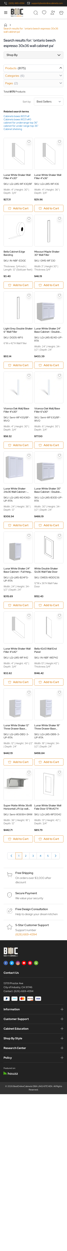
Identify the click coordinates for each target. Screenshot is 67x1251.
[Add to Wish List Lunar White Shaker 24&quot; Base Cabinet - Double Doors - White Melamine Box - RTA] (59, 295)
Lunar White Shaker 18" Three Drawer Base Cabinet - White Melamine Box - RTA (48, 727)
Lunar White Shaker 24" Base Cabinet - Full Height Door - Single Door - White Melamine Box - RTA (18, 570)
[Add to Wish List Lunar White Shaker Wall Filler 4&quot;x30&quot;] (28, 141)
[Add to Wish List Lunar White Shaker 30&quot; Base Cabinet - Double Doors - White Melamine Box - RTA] (59, 455)
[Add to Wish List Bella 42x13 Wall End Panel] (59, 615)
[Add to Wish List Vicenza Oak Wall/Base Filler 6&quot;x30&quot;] (59, 375)
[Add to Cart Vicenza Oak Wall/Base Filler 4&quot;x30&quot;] (18, 445)
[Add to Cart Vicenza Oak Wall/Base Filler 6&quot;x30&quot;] (49, 445)
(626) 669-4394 (16, 3)
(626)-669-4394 (23, 991)
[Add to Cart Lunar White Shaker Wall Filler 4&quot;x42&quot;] (18, 682)
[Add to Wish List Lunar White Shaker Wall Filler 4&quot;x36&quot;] (59, 141)
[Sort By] (48, 102)
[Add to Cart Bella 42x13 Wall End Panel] (49, 682)
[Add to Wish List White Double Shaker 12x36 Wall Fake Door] (59, 535)
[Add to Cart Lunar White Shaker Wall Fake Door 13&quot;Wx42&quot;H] (49, 838)
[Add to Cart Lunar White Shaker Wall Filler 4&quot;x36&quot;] (49, 208)
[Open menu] (6, 12)
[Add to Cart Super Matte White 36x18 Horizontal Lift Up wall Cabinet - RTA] (18, 838)
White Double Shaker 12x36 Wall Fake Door (46, 570)
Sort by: (43, 102)
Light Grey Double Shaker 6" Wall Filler (18, 330)
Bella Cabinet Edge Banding (14, 253)
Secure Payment (26, 893)
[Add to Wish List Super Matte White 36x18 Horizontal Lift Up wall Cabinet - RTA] (28, 772)
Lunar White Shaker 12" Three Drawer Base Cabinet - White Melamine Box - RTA (18, 727)
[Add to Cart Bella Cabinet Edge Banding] (18, 285)
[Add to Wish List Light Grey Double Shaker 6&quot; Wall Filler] (28, 295)
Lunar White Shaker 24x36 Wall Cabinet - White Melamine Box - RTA (16, 490)
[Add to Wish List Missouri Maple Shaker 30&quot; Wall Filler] (59, 218)
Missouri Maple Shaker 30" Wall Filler (46, 253)
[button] (33, 55)
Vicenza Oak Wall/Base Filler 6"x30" (47, 410)
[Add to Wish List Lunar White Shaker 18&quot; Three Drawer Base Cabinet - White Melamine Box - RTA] (59, 692)
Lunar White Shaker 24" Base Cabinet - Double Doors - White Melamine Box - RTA (47, 330)
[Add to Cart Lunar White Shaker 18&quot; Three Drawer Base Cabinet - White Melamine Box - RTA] (49, 761)
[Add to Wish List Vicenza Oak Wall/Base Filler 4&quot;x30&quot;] (28, 375)
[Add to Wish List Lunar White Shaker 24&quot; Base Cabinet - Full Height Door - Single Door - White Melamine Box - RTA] (28, 535)
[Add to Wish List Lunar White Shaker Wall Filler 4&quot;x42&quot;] (28, 615)
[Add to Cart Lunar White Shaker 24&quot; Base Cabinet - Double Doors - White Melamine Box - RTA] (49, 365)
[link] (11, 855)
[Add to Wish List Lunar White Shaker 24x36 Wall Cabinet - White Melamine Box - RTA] (28, 455)
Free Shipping (24, 873)
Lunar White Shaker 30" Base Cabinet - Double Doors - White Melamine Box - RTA (47, 490)
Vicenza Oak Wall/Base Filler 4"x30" (16, 410)
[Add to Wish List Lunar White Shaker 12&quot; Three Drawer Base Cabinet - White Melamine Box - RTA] (28, 692)
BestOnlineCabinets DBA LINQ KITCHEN (32, 1086)
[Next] (55, 855)
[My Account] (53, 12)
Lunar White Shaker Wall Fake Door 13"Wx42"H (47, 807)
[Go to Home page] (17, 12)
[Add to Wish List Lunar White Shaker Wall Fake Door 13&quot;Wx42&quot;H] (59, 772)
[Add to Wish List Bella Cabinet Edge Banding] (28, 218)
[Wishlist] (44, 12)
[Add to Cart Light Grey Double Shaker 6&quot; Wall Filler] (18, 365)
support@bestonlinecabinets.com (47, 3)
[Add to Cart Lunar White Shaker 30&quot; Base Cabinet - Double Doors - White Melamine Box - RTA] (49, 525)
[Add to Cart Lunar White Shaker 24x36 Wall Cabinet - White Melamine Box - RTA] (18, 525)
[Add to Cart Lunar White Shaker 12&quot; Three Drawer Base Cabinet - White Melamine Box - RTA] (18, 761)
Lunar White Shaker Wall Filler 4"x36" (47, 176)
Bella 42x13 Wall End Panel (45, 650)
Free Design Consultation (31, 909)
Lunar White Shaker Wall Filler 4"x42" (17, 650)
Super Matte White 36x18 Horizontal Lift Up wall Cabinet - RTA (18, 807)
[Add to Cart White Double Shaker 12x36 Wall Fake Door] (49, 605)
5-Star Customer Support (32, 925)
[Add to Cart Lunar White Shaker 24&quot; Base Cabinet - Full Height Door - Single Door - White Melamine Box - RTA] (18, 605)
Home (6, 25)
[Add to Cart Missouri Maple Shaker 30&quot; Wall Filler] (49, 285)
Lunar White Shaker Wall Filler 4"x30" (17, 176)
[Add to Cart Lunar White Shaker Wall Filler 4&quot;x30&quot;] (18, 208)
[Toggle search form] (35, 12)
